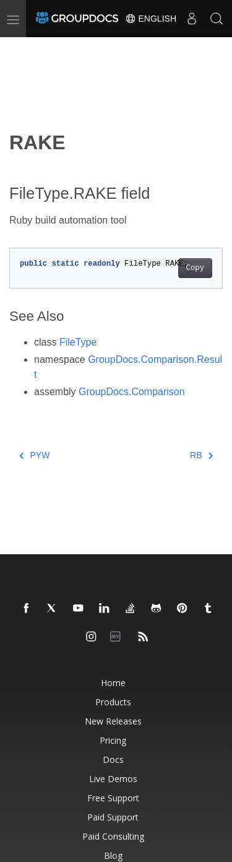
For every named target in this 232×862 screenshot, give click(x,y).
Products (113, 702)
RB (201, 455)
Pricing (113, 740)
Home (113, 683)
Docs (113, 759)
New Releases (113, 721)
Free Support (113, 798)
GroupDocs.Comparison (132, 391)
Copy (195, 268)
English (150, 18)
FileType (78, 342)
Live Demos (113, 779)
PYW (34, 455)
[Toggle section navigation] (19, 47)
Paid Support (113, 817)
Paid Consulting (113, 836)
